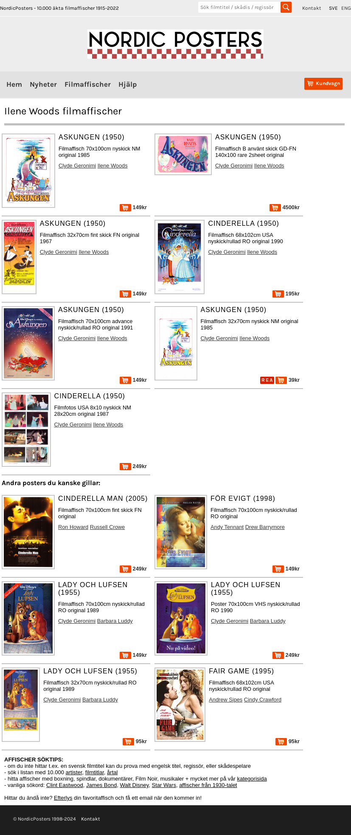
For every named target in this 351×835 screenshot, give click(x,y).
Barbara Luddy (115, 621)
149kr (133, 207)
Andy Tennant (227, 527)
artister (74, 772)
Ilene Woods (113, 165)
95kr (135, 741)
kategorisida (252, 778)
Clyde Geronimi (77, 165)
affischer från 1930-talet (208, 785)
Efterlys (63, 798)
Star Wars (164, 785)
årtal (112, 772)
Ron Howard (73, 527)
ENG (346, 8)
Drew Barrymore (265, 527)
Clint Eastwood (64, 785)
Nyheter (43, 84)
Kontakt (311, 8)
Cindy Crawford (262, 699)
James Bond (101, 785)
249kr (133, 466)
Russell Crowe (107, 527)
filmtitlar (94, 772)
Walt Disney (134, 785)
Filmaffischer (88, 84)
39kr (287, 380)
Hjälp (127, 84)
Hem (14, 84)
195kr (286, 293)
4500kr (285, 207)
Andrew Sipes (225, 699)
